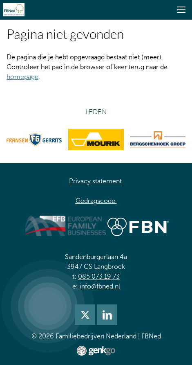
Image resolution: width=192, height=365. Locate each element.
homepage (22, 77)
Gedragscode (96, 201)
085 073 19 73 (99, 276)
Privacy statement (96, 181)
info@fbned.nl (100, 286)
